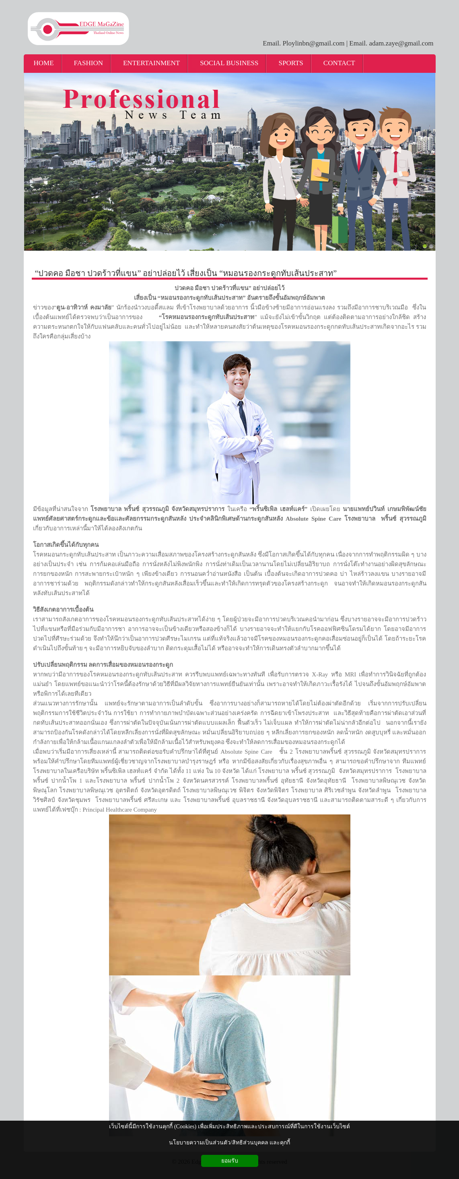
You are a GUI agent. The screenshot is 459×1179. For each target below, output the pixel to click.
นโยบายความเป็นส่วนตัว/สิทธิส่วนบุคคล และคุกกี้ (229, 1143)
